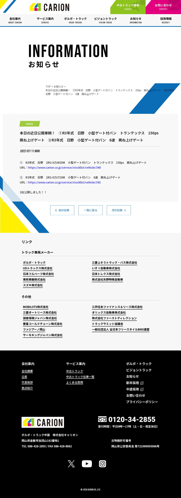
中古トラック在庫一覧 (80, 376)
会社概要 (27, 371)
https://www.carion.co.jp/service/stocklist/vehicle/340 (64, 181)
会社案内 (28, 363)
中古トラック (74, 371)
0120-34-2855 (131, 419)
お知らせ (58, 86)
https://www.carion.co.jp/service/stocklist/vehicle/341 (64, 196)
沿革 (24, 376)
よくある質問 (74, 382)
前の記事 (64, 212)
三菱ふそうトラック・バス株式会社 (114, 262)
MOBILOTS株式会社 (35, 307)
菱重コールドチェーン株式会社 (42, 324)
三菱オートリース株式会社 (40, 312)
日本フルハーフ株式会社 (38, 274)
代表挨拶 (27, 382)
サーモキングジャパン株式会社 (43, 335)
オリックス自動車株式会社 (109, 312)
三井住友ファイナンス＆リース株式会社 (117, 307)
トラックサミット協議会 (107, 324)
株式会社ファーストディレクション (114, 318)
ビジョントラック (139, 370)
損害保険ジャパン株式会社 (40, 318)
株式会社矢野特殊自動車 (107, 279)
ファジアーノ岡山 (34, 329)
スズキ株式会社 (33, 285)
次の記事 (117, 212)
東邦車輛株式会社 (34, 279)
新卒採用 (135, 382)
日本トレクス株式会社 (106, 274)
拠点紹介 (27, 388)
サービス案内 (75, 363)
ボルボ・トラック (34, 262)
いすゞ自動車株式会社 (106, 268)
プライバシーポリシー (142, 401)
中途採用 (135, 389)
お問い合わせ (135, 395)
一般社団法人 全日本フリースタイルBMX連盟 (120, 329)
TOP (48, 86)
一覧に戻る (90, 212)
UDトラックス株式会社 (37, 268)
